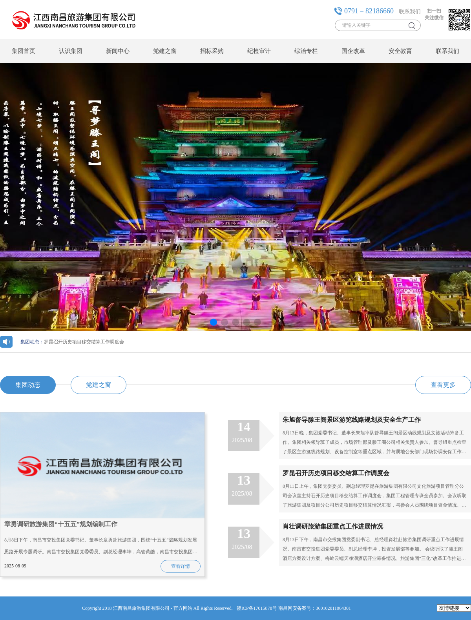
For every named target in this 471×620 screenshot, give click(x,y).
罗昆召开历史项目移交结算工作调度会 (72, 342)
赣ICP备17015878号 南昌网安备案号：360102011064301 (294, 608)
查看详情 (180, 566)
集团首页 (23, 51)
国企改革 (353, 51)
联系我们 (410, 12)
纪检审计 (259, 51)
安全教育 (400, 51)
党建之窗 (165, 51)
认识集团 (70, 51)
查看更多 (443, 384)
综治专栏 (306, 51)
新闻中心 (118, 51)
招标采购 (212, 51)
